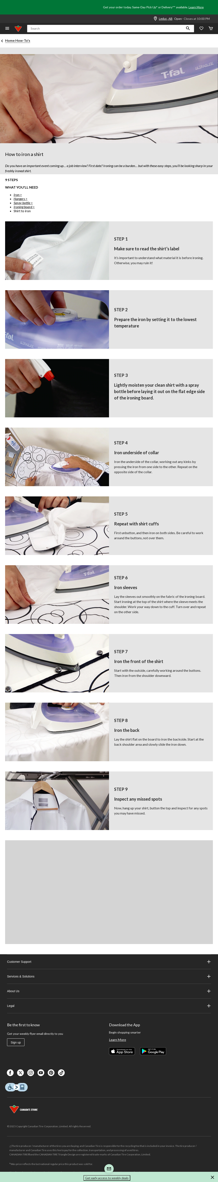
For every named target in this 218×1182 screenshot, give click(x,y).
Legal (109, 1006)
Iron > (18, 195)
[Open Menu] (7, 28)
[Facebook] (10, 1072)
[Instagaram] (30, 1072)
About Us (109, 991)
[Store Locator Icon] (155, 18)
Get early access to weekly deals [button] (107, 1178)
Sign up (16, 1042)
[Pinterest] (51, 1072)
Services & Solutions (109, 976)
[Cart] (211, 28)
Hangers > (20, 199)
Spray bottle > (23, 203)
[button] (188, 28)
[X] (20, 1072)
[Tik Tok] (61, 1072)
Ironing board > (24, 207)
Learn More (196, 7)
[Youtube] (40, 1072)
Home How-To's (17, 40)
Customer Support (109, 962)
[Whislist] (201, 28)
